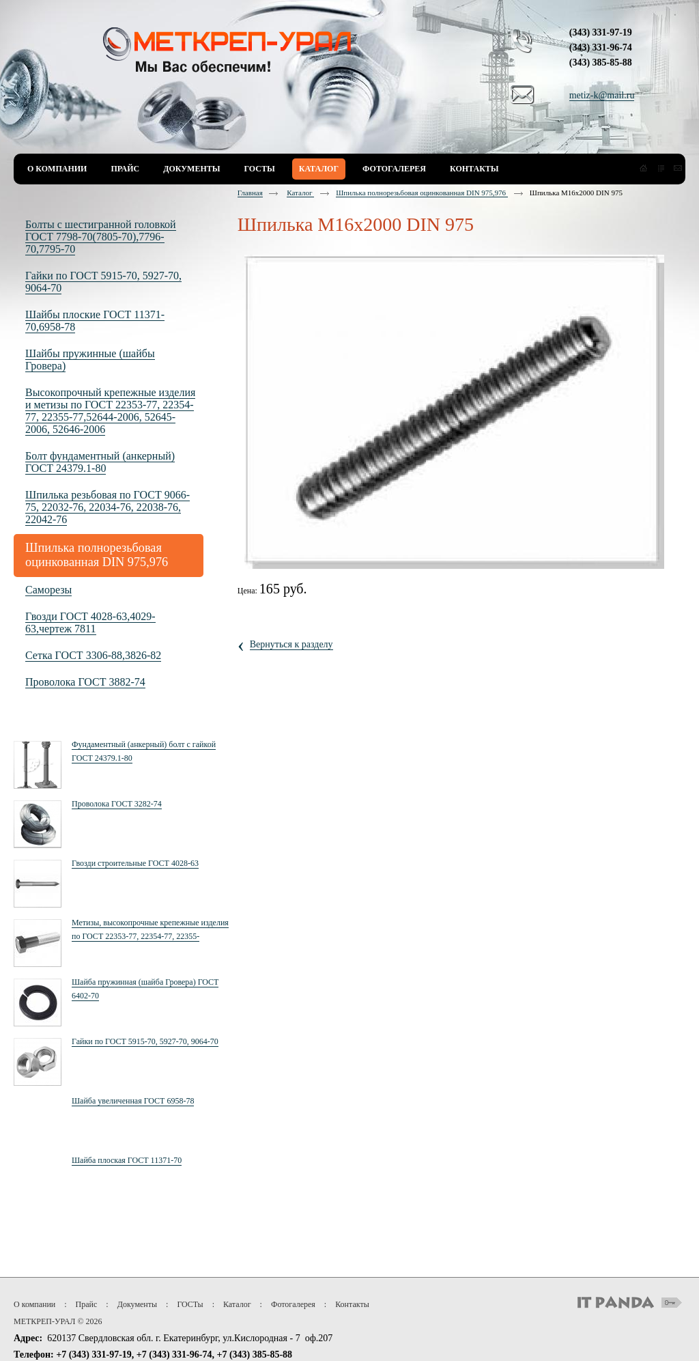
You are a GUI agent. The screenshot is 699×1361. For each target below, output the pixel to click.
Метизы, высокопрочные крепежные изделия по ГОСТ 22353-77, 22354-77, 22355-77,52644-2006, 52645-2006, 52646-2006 (150, 936)
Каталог (300, 192)
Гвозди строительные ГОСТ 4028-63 (135, 863)
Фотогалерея (293, 1304)
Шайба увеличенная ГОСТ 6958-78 (133, 1101)
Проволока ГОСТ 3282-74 (117, 804)
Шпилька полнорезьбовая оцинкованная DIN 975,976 (422, 192)
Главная (250, 192)
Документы (137, 1304)
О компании (34, 1304)
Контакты (352, 1304)
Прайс (87, 1304)
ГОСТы (190, 1304)
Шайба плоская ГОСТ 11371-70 (127, 1160)
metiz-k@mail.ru (602, 95)
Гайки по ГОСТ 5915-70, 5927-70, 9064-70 (145, 1041)
